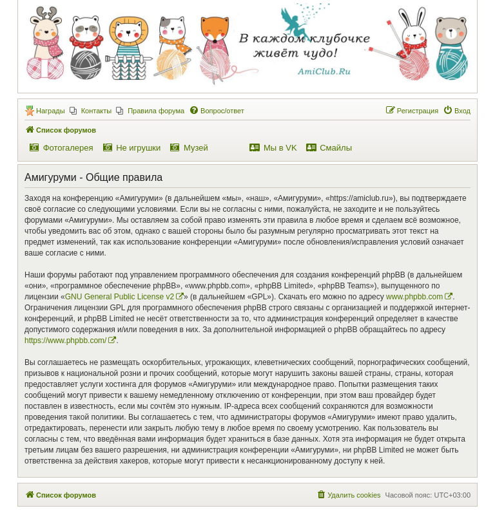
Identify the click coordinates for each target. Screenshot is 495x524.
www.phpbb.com (414, 296)
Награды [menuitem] (50, 111)
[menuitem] (91, 110)
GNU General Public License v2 (119, 296)
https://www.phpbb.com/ (65, 340)
